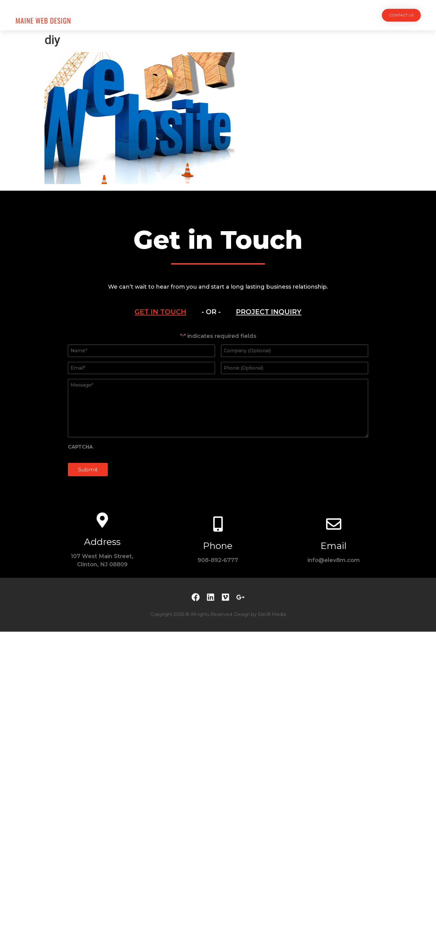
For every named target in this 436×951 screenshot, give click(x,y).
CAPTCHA (80, 447)
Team (229, 15)
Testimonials (262, 15)
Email (333, 545)
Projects (169, 15)
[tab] (160, 312)
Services (202, 15)
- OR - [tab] (211, 312)
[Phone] (218, 524)
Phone (218, 545)
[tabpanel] (218, 407)
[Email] (333, 524)
